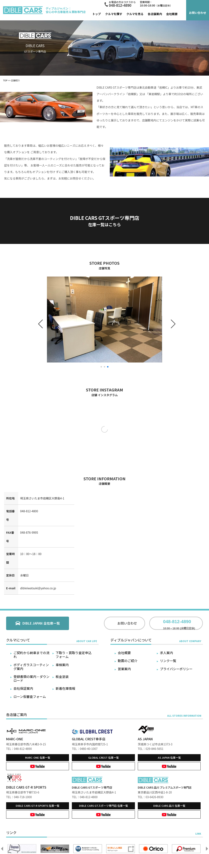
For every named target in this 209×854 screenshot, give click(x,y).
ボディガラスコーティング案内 (31, 666)
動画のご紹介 (127, 660)
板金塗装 (62, 676)
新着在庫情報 (65, 688)
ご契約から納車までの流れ (31, 654)
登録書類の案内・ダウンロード (31, 678)
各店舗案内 (155, 14)
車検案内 (62, 664)
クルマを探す (113, 14)
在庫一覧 (37, 757)
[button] (39, 319)
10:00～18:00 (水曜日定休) (179, 623)
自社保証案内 (23, 688)
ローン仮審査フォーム (29, 696)
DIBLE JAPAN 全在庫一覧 (41, 623)
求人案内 (166, 652)
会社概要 (172, 14)
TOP (5, 80)
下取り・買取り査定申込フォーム (74, 654)
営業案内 (124, 668)
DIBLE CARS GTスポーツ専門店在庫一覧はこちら (104, 220)
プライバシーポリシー (176, 668)
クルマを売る (134, 14)
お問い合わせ (197, 13)
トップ (96, 14)
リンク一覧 (168, 660)
